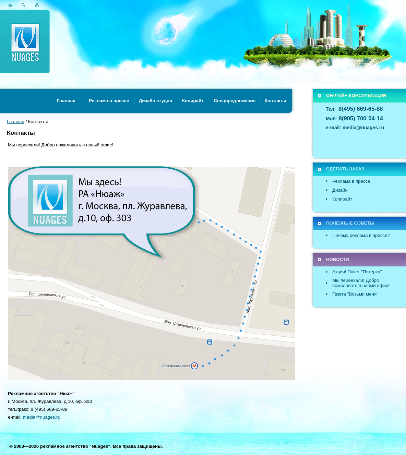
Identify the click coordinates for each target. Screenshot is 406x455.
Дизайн (340, 190)
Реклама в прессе (351, 181)
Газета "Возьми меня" (355, 294)
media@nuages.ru (41, 417)
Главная (15, 121)
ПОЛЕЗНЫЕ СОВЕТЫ (350, 223)
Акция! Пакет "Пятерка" (357, 271)
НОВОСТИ (337, 259)
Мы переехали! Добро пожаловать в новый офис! (361, 283)
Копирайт (342, 199)
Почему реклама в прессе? (361, 235)
